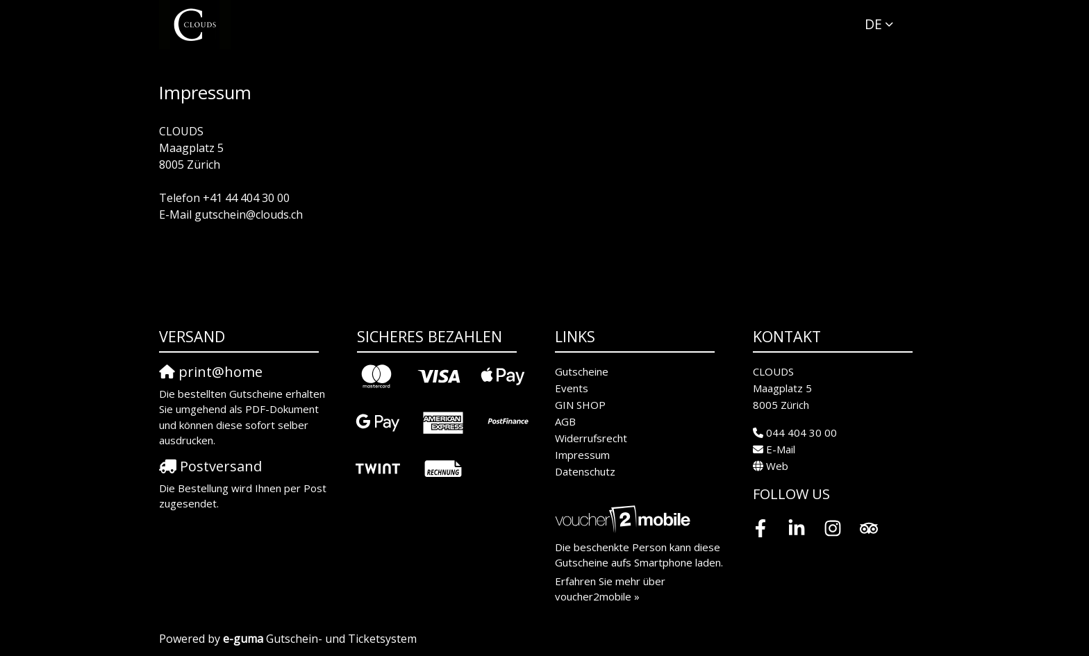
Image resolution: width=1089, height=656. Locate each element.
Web (777, 466)
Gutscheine (581, 371)
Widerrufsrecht (591, 438)
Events (571, 388)
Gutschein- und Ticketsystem (320, 638)
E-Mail (780, 449)
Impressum (582, 455)
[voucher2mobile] (625, 518)
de (873, 24)
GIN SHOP (580, 405)
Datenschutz (585, 471)
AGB (565, 421)
